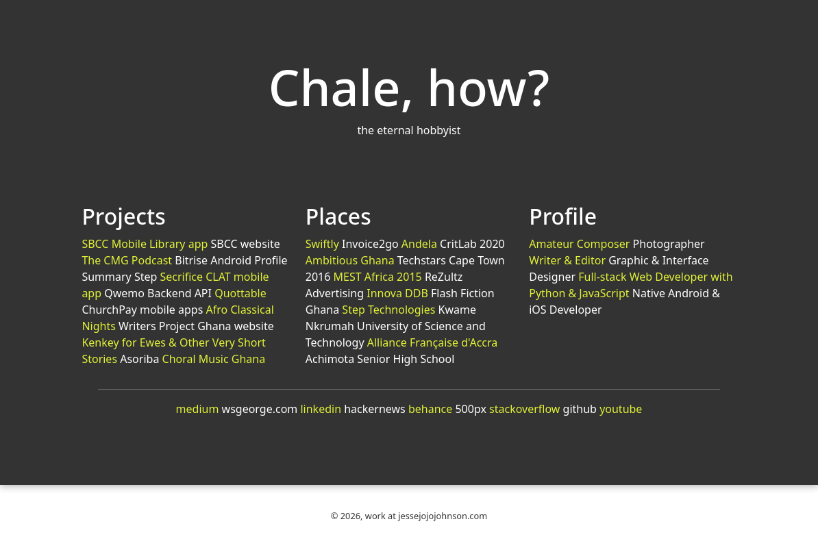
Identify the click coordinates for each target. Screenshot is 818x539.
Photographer (669, 243)
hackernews (375, 408)
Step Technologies (388, 309)
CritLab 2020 (472, 243)
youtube (620, 408)
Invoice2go (370, 243)
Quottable (240, 293)
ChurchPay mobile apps (142, 309)
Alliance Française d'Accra (432, 342)
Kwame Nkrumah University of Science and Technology (396, 326)
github (580, 408)
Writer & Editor (567, 260)
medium (197, 408)
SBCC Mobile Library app (145, 243)
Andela (419, 243)
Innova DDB (397, 293)
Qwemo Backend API (158, 293)
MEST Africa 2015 (378, 276)
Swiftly (322, 243)
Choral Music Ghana (214, 358)
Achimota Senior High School (380, 358)
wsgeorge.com (260, 408)
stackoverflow (524, 408)
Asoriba (139, 358)
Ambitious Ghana (350, 260)
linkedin (320, 408)
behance (430, 408)
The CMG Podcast (127, 260)
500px (470, 408)
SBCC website (245, 243)
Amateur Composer (579, 243)
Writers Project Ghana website (196, 326)
